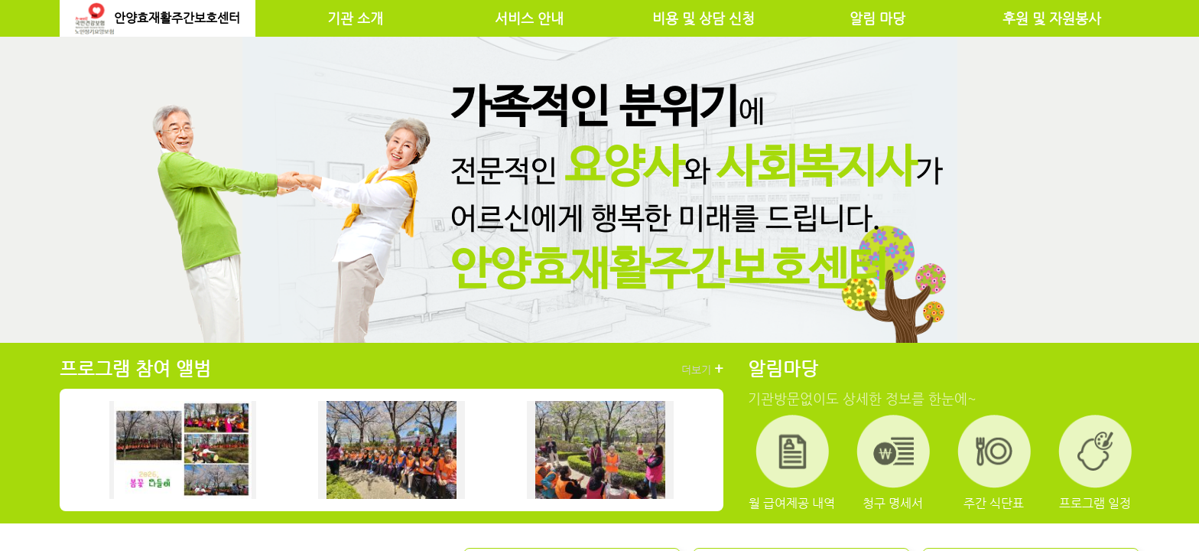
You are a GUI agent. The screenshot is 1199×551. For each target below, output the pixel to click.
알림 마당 (877, 18)
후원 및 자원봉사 (1051, 18)
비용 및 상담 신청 (703, 18)
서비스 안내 (529, 18)
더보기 (702, 369)
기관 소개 (355, 18)
